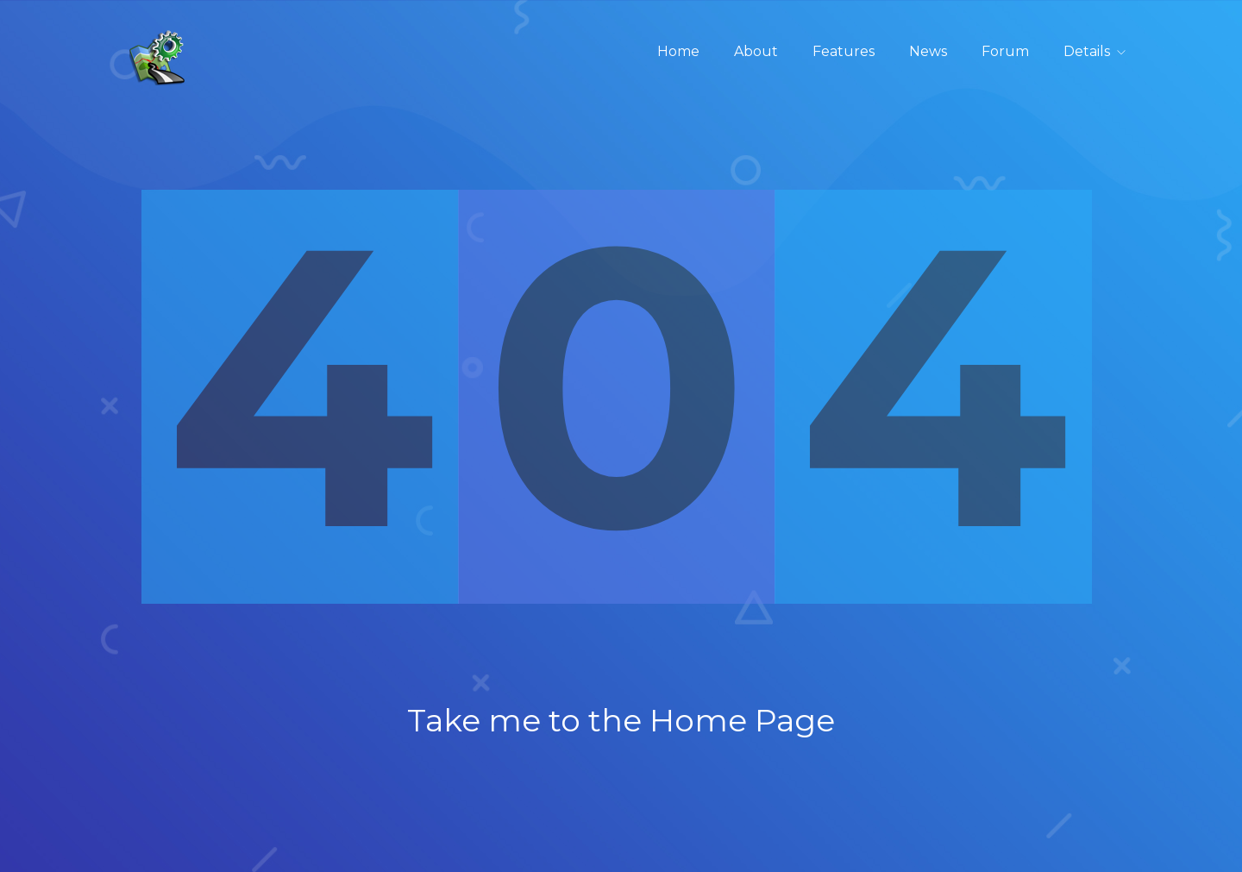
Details (1086, 51)
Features (843, 51)
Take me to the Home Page (621, 720)
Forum (1005, 51)
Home (678, 51)
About (756, 51)
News (928, 51)
